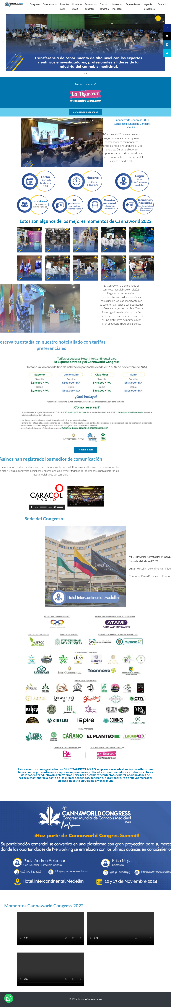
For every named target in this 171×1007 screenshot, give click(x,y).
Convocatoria (50, 4)
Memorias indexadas (117, 6)
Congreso (35, 4)
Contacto (162, 4)
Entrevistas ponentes (91, 6)
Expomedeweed (133, 4)
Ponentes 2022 (77, 6)
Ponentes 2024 (64, 6)
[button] (84, 73)
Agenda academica (149, 6)
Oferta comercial (104, 6)
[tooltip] (167, 28)
